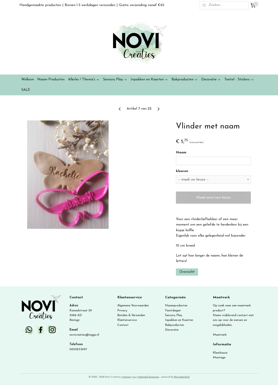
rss (134, 377)
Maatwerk (220, 334)
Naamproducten (176, 305)
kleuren (182, 171)
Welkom (27, 79)
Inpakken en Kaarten (149, 79)
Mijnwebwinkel (182, 377)
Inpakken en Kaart (177, 320)
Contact (123, 325)
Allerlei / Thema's (83, 79)
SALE (25, 90)
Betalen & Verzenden (131, 315)
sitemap (126, 377)
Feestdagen (173, 310)
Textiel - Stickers (239, 79)
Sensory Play (115, 79)
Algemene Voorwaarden (133, 305)
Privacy (122, 310)
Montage (219, 357)
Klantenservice (127, 320)
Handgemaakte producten (40, 5)
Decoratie (211, 79)
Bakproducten (185, 79)
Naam (181, 152)
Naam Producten (51, 79)
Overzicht (187, 272)
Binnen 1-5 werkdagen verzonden (90, 5)
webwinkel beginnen (148, 377)
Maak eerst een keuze (213, 197)
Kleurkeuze (220, 352)
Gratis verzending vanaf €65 (141, 5)
